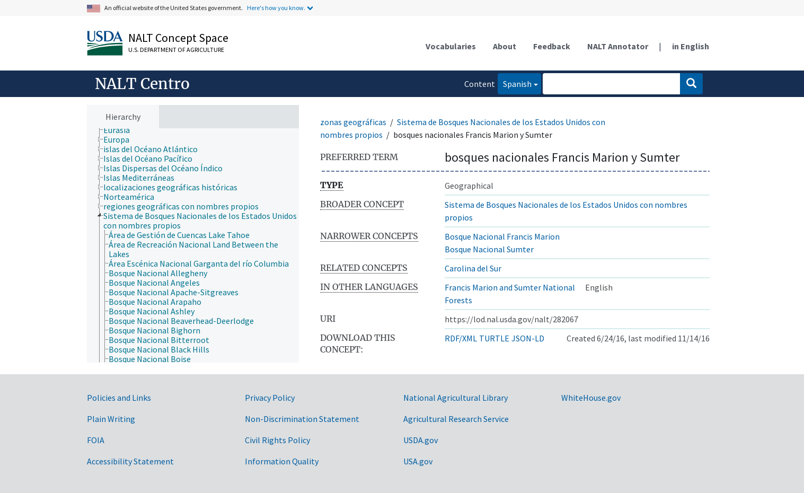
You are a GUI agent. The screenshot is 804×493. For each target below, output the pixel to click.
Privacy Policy (270, 397)
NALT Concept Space (178, 37)
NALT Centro (142, 83)
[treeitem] (121, 130)
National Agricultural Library (455, 397)
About (504, 46)
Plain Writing (111, 418)
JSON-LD (527, 338)
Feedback (551, 46)
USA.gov (417, 461)
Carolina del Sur (473, 268)
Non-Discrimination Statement (302, 418)
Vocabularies (451, 46)
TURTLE (494, 338)
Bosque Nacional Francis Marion (502, 236)
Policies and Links (119, 397)
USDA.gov (420, 440)
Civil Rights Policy (277, 440)
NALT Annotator (617, 46)
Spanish (515, 83)
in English (690, 46)
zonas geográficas (353, 122)
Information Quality (282, 461)
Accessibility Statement (130, 461)
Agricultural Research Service (456, 418)
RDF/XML (461, 338)
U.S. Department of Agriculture (176, 50)
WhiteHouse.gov (591, 397)
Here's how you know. (276, 8)
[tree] (193, 245)
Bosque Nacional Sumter (489, 249)
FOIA (95, 440)
